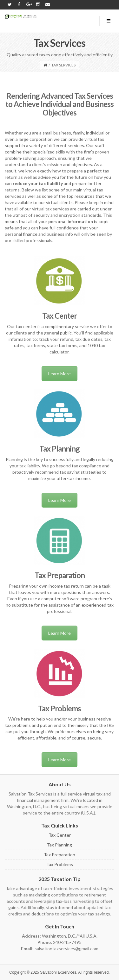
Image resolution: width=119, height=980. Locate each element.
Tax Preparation (59, 854)
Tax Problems (59, 864)
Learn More (59, 373)
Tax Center (60, 835)
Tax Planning (59, 844)
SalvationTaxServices (58, 972)
